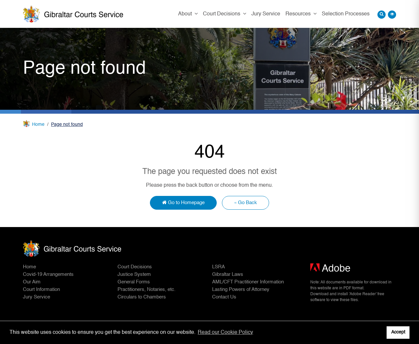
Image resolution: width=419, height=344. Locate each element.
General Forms (134, 281)
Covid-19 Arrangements (48, 274)
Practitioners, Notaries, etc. (146, 289)
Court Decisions (222, 14)
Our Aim (32, 281)
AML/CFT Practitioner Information (248, 281)
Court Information (41, 289)
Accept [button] (398, 332)
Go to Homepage (183, 202)
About (185, 14)
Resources (298, 14)
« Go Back (245, 202)
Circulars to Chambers (142, 297)
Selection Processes (346, 14)
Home (38, 124)
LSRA (218, 266)
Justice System (134, 274)
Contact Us (224, 297)
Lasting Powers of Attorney (240, 289)
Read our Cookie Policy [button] (225, 332)
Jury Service (265, 14)
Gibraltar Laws (227, 274)
